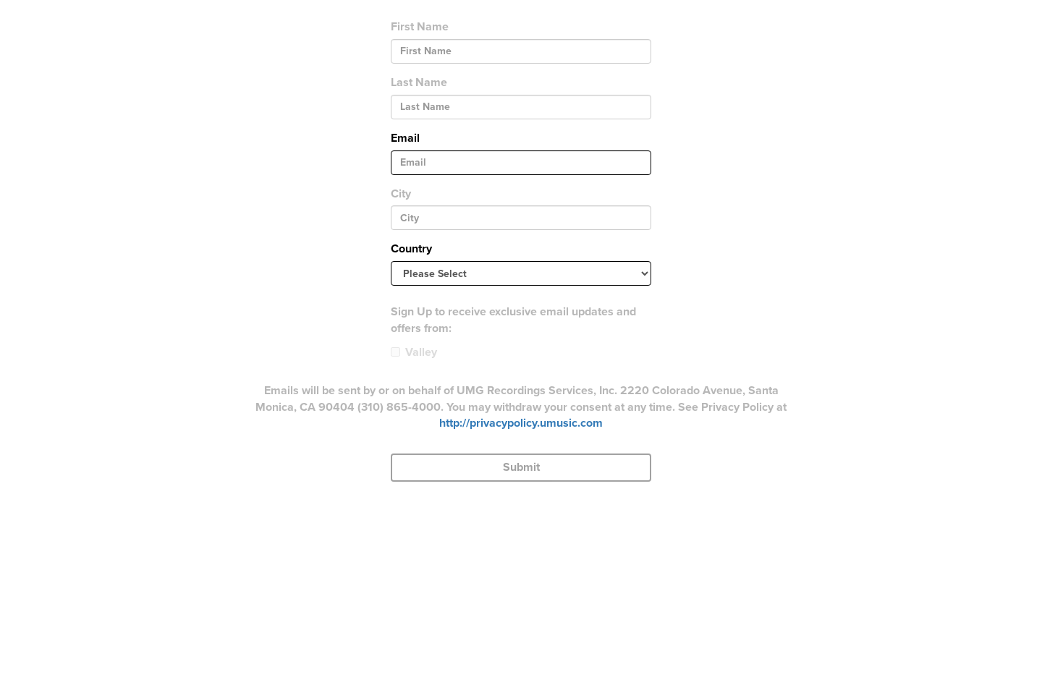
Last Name (419, 82)
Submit (521, 467)
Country (411, 249)
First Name (420, 27)
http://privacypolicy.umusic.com (521, 423)
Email (405, 138)
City (401, 194)
